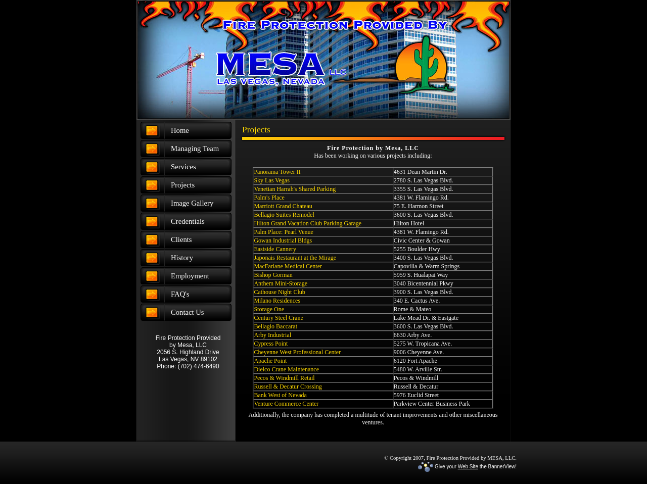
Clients (181, 239)
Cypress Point (271, 343)
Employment (190, 276)
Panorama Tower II (277, 171)
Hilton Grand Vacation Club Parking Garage (307, 223)
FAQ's (180, 294)
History (182, 258)
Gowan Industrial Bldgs (283, 240)
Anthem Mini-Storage (280, 283)
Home (180, 130)
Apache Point (270, 360)
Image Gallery (192, 203)
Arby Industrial (272, 334)
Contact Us (187, 312)
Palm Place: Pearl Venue (283, 231)
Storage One (269, 309)
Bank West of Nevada (280, 395)
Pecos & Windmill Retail (284, 377)
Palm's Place (269, 197)
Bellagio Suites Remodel (284, 214)
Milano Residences (277, 300)
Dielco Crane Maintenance (286, 369)
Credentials (188, 221)
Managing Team (195, 148)
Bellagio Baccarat (275, 326)
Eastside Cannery (275, 249)
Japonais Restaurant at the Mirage (295, 257)
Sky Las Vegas (271, 180)
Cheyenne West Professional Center (297, 352)
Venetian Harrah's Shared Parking (295, 188)
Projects (183, 185)
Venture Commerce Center (286, 403)
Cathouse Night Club (279, 292)
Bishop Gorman (273, 274)
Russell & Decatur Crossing (287, 386)
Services (183, 167)
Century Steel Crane (278, 317)
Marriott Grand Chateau (283, 206)
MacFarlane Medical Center (288, 266)
